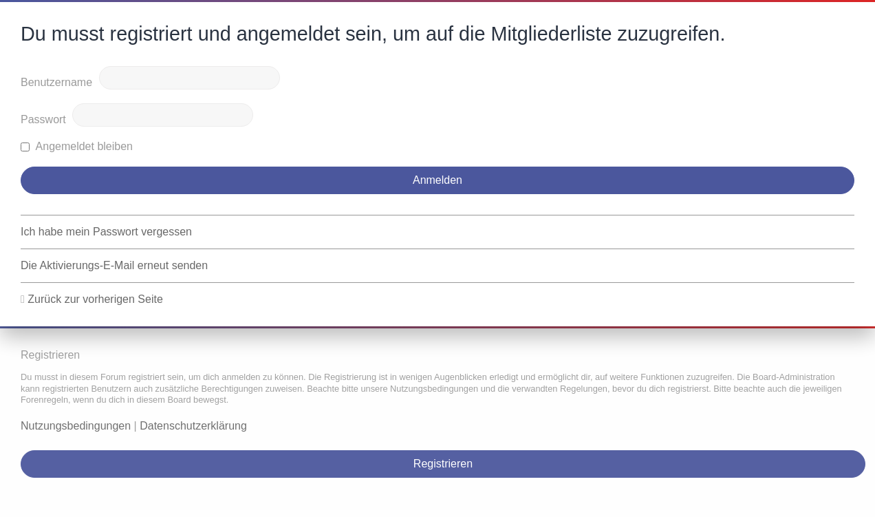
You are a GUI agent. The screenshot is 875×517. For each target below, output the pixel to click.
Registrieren (443, 463)
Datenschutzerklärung (193, 426)
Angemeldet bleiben (77, 146)
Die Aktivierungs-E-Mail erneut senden (114, 265)
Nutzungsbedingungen (76, 426)
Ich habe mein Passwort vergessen (106, 232)
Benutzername (56, 82)
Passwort (43, 119)
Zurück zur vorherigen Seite (95, 299)
